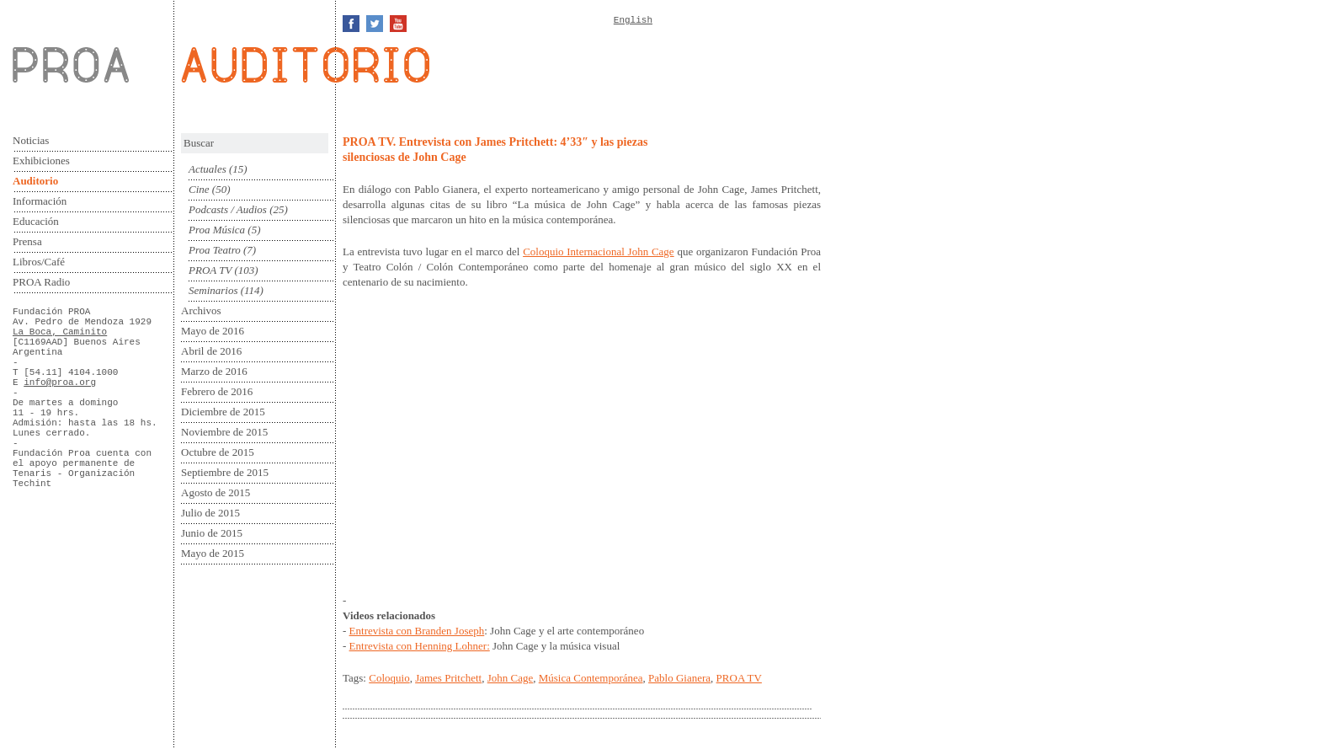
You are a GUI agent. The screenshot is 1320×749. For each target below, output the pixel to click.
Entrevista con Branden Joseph (417, 630)
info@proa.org (60, 382)
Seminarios (213, 290)
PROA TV (210, 270)
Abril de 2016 (211, 351)
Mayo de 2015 (212, 553)
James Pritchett (448, 677)
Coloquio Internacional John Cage (598, 251)
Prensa (27, 241)
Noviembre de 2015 (224, 431)
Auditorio (35, 180)
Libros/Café (39, 261)
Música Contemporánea (591, 677)
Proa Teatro (215, 249)
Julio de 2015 (210, 512)
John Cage (510, 677)
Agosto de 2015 (215, 492)
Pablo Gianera (679, 677)
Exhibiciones (41, 160)
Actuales (207, 169)
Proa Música (217, 229)
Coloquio (389, 677)
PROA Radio (41, 282)
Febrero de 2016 (217, 391)
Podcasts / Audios (228, 209)
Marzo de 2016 (214, 371)
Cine (199, 189)
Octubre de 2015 (217, 452)
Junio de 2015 (211, 533)
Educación (36, 221)
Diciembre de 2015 (223, 411)
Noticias (31, 140)
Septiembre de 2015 (225, 472)
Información (40, 201)
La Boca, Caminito (60, 332)
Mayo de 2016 (212, 330)
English (633, 20)
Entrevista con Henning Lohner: (419, 645)
